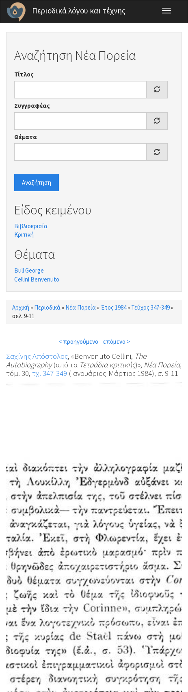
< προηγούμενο (78, 341)
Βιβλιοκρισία (31, 226)
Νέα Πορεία (80, 307)
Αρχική (20, 307)
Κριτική (24, 234)
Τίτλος (24, 74)
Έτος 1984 (113, 307)
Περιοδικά (47, 307)
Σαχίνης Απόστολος (37, 356)
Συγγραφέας (32, 105)
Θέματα (25, 137)
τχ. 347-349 (49, 373)
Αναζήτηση (36, 182)
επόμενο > (116, 341)
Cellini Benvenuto (36, 279)
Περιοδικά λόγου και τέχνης (78, 10)
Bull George (29, 270)
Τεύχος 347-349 (150, 307)
